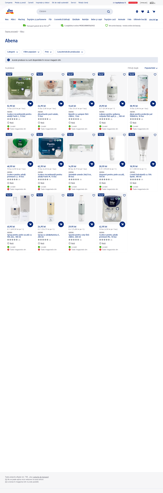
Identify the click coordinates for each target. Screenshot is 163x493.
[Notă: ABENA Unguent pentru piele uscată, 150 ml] (102, 183)
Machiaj (21, 20)
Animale (121, 20)
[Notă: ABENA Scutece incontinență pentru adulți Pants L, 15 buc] (10, 122)
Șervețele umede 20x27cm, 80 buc (80, 176)
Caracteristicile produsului (68, 52)
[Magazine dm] (137, 11)
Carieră (30, 3)
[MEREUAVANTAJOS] (133, 2)
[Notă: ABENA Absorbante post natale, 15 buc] (41, 122)
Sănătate (76, 20)
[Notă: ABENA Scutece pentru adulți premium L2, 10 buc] (10, 183)
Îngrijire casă (110, 20)
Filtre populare (30, 52)
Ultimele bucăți (140, 20)
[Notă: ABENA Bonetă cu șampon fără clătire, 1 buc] (72, 122)
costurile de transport (41, 477)
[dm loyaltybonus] (119, 2)
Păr (50, 20)
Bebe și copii (96, 20)
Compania (8, 3)
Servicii (73, 3)
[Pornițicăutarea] (108, 12)
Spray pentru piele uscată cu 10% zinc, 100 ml (19, 236)
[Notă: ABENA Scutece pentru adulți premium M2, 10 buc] (102, 243)
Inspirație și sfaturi (42, 3)
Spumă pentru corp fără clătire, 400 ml (79, 236)
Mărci (13, 20)
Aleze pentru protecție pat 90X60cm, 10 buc (141, 115)
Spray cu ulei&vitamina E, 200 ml (49, 236)
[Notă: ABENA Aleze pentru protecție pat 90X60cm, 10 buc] (133, 122)
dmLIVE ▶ (153, 20)
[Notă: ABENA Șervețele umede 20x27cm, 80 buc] (72, 183)
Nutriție (85, 20)
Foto (129, 20)
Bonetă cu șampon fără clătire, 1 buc (78, 115)
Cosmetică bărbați (62, 20)
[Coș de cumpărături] (153, 11)
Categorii (11, 52)
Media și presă (20, 3)
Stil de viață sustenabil (60, 3)
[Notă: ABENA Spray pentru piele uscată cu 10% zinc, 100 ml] (10, 243)
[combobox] (75, 12)
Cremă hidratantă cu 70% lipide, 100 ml (141, 176)
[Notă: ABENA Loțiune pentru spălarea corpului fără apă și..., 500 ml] (102, 122)
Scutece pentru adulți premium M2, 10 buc (108, 236)
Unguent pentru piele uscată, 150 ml (112, 176)
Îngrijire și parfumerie (36, 20)
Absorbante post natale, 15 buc (48, 115)
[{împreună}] (143, 2)
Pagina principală (11, 32)
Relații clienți (83, 3)
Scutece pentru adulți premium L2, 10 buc (16, 176)
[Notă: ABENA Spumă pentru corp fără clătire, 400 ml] (72, 243)
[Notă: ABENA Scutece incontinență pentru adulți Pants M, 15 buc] (41, 183)
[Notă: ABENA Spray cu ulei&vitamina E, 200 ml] (41, 243)
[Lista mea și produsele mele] (142, 11)
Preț (47, 52)
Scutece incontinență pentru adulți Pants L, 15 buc (19, 115)
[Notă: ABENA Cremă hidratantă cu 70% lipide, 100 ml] (133, 183)
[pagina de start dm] (9, 12)
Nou (7, 20)
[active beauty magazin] (152, 2)
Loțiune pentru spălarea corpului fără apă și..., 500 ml (112, 115)
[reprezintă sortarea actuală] (149, 68)
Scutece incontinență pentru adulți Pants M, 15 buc (50, 176)
